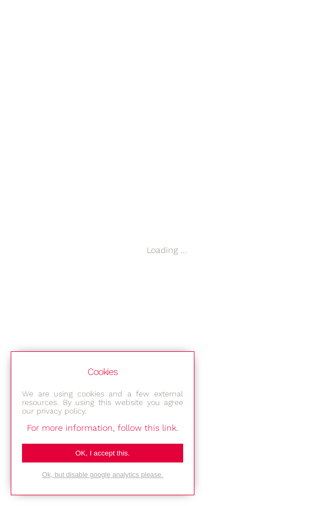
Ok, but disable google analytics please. (102, 475)
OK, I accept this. (102, 453)
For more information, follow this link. (102, 428)
